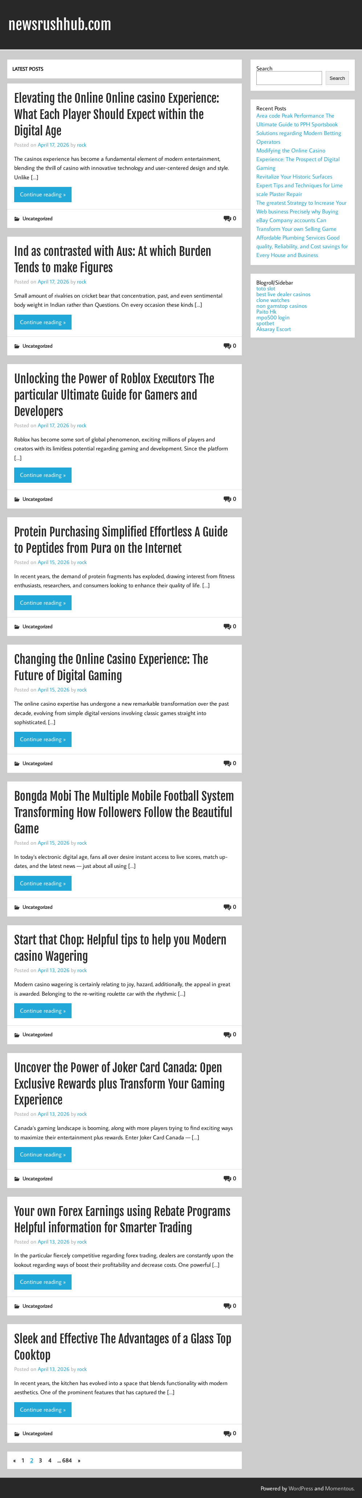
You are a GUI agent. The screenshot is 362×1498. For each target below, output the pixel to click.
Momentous (339, 1488)
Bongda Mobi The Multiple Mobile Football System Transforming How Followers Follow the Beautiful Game (124, 812)
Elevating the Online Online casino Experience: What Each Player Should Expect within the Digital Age (116, 114)
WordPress (301, 1488)
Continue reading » (43, 194)
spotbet (265, 323)
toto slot (265, 288)
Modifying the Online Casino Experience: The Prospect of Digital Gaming (297, 159)
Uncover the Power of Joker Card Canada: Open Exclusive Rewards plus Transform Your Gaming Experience (119, 1084)
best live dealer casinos (283, 294)
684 (67, 1460)
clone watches (272, 299)
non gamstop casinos (281, 305)
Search (264, 68)
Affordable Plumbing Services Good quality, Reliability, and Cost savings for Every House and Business (302, 246)
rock (81, 144)
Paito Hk (266, 311)
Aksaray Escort (273, 328)
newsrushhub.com (59, 25)
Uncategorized (37, 218)
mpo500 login (273, 317)
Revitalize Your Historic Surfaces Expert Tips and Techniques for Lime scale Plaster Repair (299, 185)
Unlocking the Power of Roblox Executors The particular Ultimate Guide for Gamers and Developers (114, 395)
